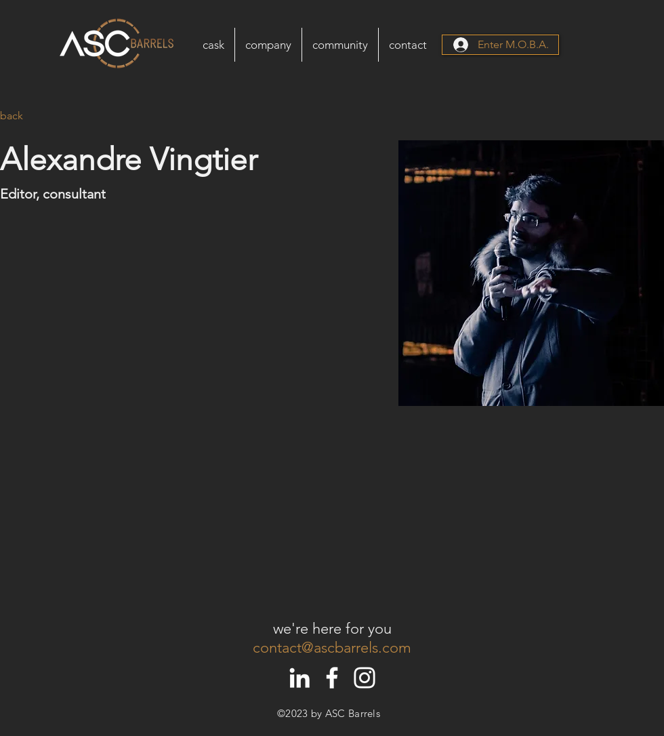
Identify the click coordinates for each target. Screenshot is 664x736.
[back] (27, 116)
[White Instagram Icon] (364, 677)
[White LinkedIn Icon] (299, 677)
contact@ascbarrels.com (332, 647)
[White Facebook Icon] (332, 677)
